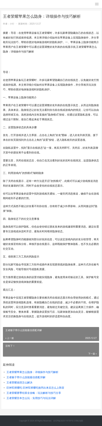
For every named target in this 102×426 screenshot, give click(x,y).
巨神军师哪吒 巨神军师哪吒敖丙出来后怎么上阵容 (35, 387)
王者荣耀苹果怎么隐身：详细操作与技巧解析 (32, 372)
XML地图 (79, 421)
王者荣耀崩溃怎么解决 (19, 382)
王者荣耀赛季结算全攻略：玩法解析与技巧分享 (33, 392)
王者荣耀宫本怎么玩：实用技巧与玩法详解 (31, 398)
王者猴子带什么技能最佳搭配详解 (25, 377)
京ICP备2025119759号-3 (64, 421)
